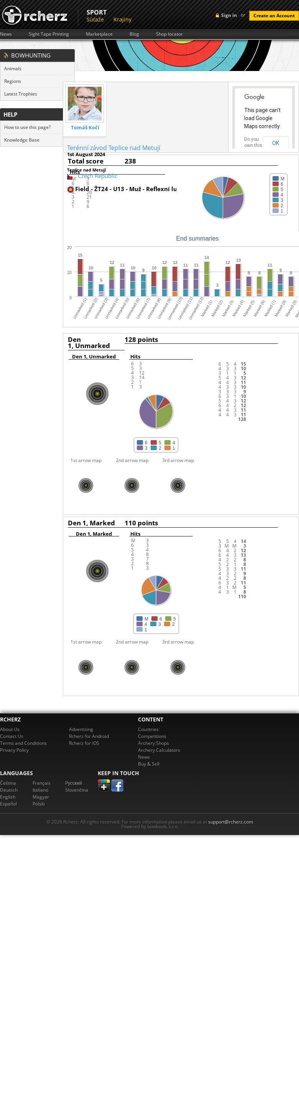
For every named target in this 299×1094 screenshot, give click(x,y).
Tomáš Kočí (85, 127)
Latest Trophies (20, 94)
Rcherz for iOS (84, 743)
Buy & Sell (148, 764)
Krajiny (122, 19)
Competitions (152, 736)
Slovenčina (76, 790)
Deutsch (9, 790)
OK (275, 143)
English (7, 797)
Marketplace (99, 34)
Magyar (41, 797)
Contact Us (11, 736)
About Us (10, 729)
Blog (134, 34)
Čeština (8, 783)
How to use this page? (27, 127)
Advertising (81, 729)
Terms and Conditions (23, 743)
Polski (39, 803)
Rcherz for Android (89, 736)
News (6, 34)
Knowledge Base (21, 140)
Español (8, 803)
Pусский (73, 783)
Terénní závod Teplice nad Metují (113, 148)
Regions (12, 81)
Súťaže (95, 19)
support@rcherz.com (230, 821)
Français (42, 783)
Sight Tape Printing (49, 34)
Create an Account (274, 15)
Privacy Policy (14, 750)
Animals (12, 68)
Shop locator (169, 34)
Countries (148, 729)
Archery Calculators (159, 750)
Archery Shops (153, 743)
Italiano (40, 790)
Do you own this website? (253, 145)
